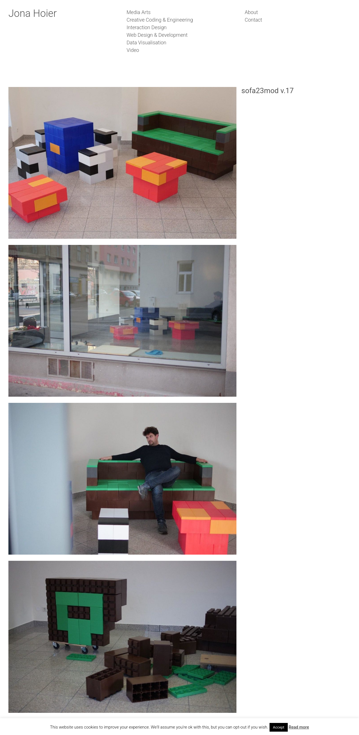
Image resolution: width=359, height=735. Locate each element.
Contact (253, 20)
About (251, 12)
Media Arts (138, 12)
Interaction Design (146, 27)
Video (132, 50)
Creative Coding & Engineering (159, 20)
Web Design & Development (156, 35)
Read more (299, 727)
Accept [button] (278, 727)
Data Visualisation (146, 42)
